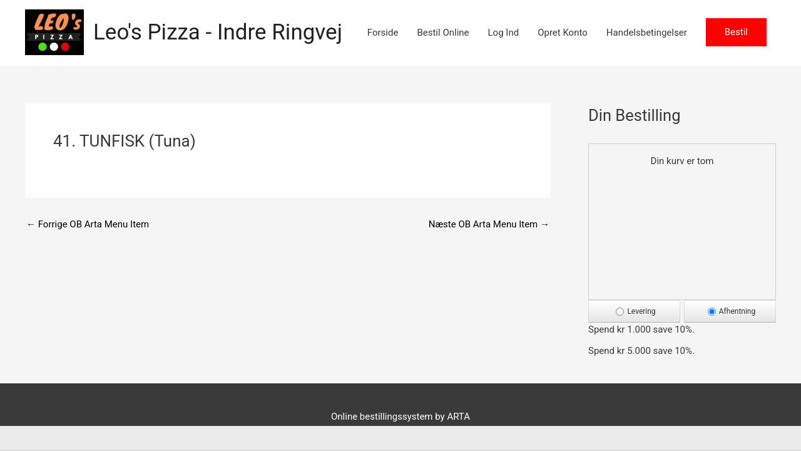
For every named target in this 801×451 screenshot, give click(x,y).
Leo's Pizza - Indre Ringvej (217, 32)
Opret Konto (563, 32)
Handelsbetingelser (646, 32)
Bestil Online (443, 32)
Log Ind (503, 32)
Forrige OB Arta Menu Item (87, 224)
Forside (383, 32)
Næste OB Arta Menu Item (489, 224)
